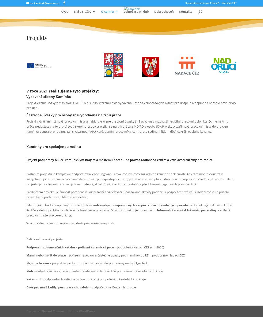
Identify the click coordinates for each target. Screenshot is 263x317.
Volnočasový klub (136, 12)
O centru (107, 12)
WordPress (87, 311)
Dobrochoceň (164, 12)
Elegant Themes (52, 311)
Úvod (65, 12)
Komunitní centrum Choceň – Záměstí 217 (211, 3)
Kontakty (186, 12)
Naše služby (82, 12)
